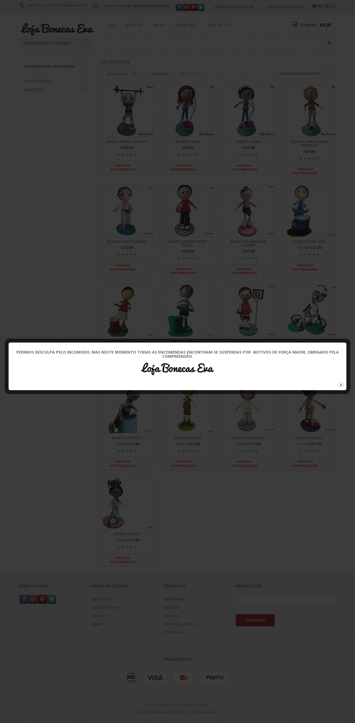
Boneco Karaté (309, 438)
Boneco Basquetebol (248, 341)
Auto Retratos (38, 81)
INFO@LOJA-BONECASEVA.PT (148, 6)
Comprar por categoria (55, 43)
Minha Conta (102, 598)
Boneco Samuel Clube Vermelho (309, 144)
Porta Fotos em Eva (180, 623)
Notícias (134, 25)
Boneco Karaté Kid (248, 438)
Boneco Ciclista (309, 341)
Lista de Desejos (105, 606)
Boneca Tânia (188, 142)
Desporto (33, 89)
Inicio (150, 704)
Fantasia (171, 615)
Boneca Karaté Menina (126, 241)
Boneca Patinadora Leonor (248, 243)
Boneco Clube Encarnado (126, 341)
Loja (110, 25)
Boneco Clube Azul (309, 241)
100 (182, 73)
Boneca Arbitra (187, 438)
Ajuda (159, 25)
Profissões (173, 631)
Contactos (219, 25)
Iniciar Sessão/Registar (234, 6)
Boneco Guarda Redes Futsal (187, 243)
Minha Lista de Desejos (286, 6)
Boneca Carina (248, 142)
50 (175, 73)
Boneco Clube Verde (188, 341)
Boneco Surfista (126, 438)
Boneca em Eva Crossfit (126, 142)
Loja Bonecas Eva (203, 712)
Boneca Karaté (127, 534)
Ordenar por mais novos (300, 73)
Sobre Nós (186, 25)
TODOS (194, 73)
